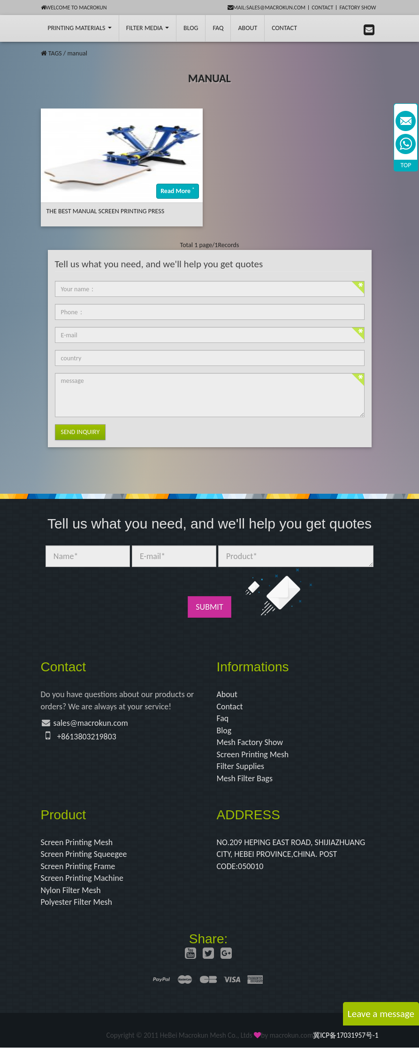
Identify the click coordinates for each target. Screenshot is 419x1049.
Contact (322, 7)
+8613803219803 (87, 736)
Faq (223, 719)
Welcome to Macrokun (74, 7)
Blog (224, 730)
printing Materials (80, 28)
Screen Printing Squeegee (84, 855)
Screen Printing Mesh (253, 755)
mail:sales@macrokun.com (267, 7)
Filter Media (147, 28)
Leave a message (381, 1014)
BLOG (190, 28)
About (247, 28)
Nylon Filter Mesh (71, 891)
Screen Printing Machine (82, 879)
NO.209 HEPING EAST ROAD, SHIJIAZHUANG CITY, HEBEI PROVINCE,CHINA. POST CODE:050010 (292, 855)
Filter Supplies (241, 766)
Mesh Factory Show (250, 743)
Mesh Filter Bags (245, 779)
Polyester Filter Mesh (77, 903)
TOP (406, 165)
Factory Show (358, 7)
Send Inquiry (80, 432)
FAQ (218, 28)
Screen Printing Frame (78, 867)
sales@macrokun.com (91, 723)
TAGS (55, 53)
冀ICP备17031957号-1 (345, 1036)
